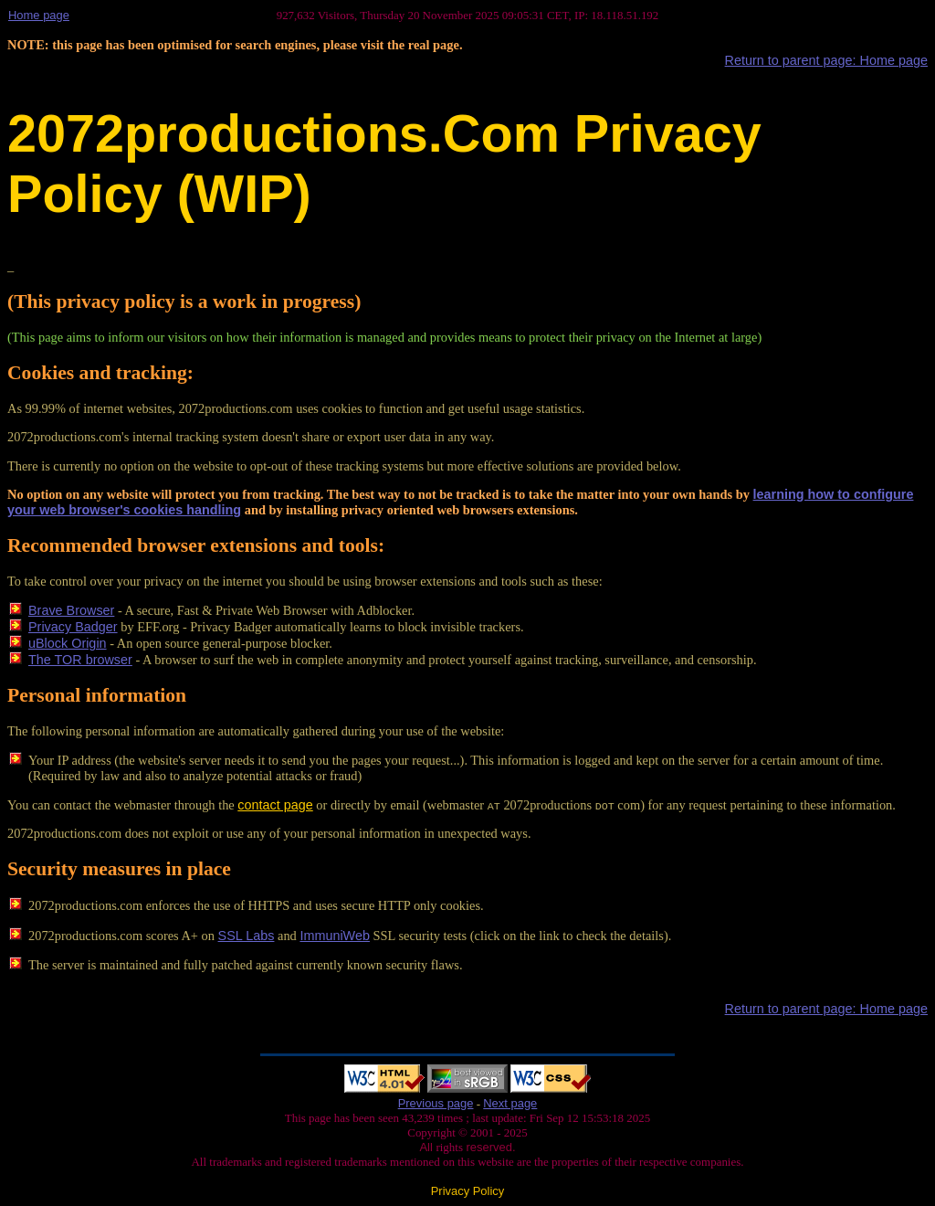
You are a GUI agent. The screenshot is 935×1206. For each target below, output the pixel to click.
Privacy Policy (468, 1191)
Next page (510, 1103)
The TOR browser (80, 659)
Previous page (436, 1103)
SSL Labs (246, 935)
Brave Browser (71, 610)
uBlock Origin (67, 643)
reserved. (489, 1147)
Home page (38, 15)
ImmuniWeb (334, 935)
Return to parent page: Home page (826, 60)
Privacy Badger (73, 626)
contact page (274, 805)
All (427, 1147)
